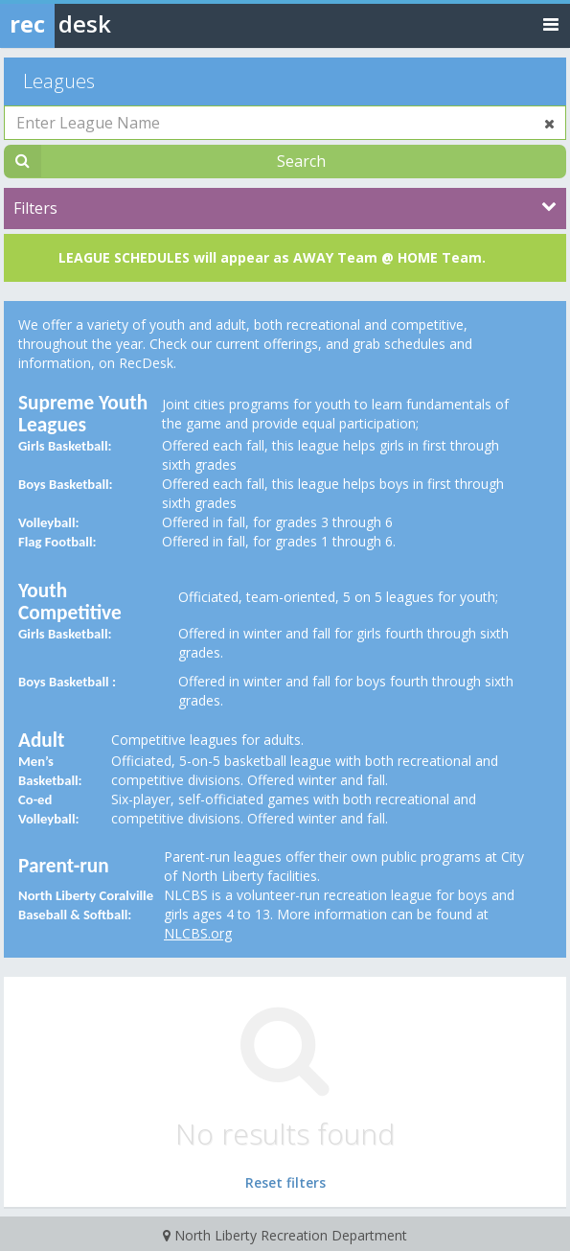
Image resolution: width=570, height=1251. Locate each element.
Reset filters (285, 1182)
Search (301, 161)
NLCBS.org (198, 933)
